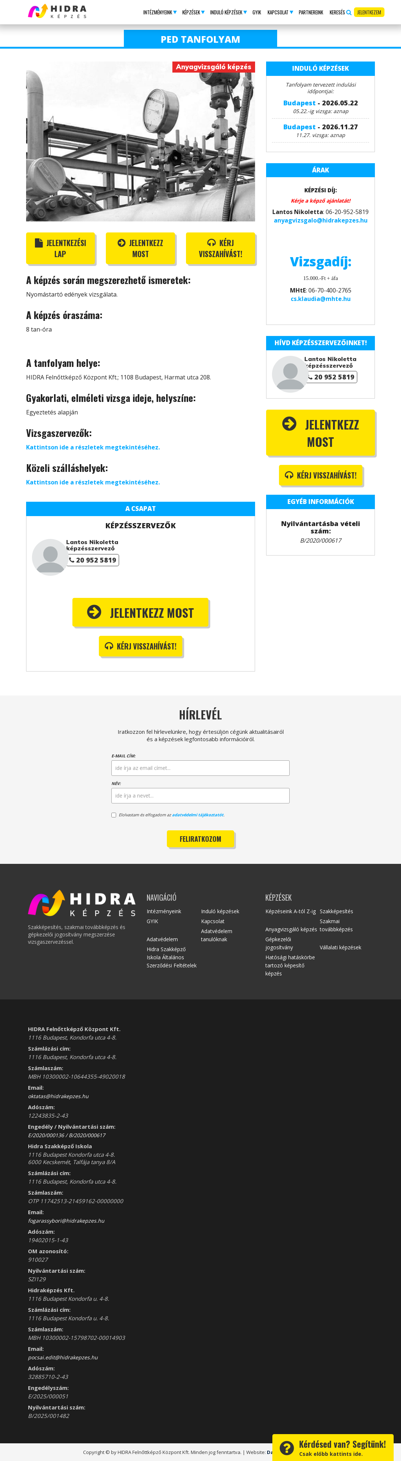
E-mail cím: (123, 755)
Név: (116, 783)
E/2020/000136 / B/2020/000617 (66, 1135)
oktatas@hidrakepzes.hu (58, 1096)
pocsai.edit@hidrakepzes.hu (63, 1357)
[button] (159, 12)
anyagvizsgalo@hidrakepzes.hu (321, 220)
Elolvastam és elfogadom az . (168, 814)
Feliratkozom (200, 839)
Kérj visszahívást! (220, 248)
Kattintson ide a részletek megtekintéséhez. (93, 447)
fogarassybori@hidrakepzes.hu (66, 1220)
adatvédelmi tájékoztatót (197, 814)
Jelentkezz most (140, 248)
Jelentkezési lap (60, 248)
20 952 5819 (92, 560)
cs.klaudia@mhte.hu (321, 299)
